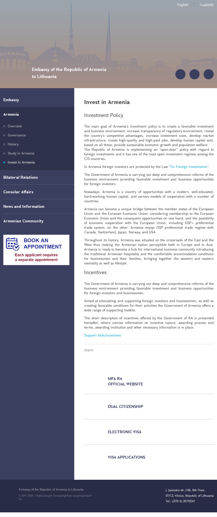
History (13, 144)
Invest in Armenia (21, 162)
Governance (17, 135)
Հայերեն (207, 4)
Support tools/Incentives (102, 335)
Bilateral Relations (20, 177)
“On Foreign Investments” (188, 166)
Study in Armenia (21, 153)
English (182, 4)
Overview (15, 126)
